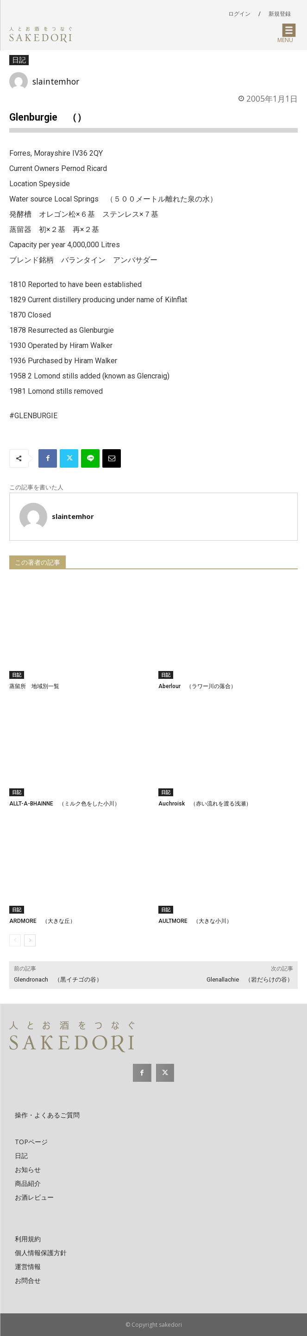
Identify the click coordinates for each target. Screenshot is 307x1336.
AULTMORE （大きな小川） (195, 921)
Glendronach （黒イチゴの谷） (58, 979)
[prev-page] (15, 940)
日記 (19, 60)
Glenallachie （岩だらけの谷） (250, 979)
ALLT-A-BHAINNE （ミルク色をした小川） (64, 803)
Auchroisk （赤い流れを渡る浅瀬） (204, 803)
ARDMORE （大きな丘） (42, 921)
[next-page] (30, 940)
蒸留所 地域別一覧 (34, 686)
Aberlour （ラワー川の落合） (197, 686)
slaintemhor (55, 81)
